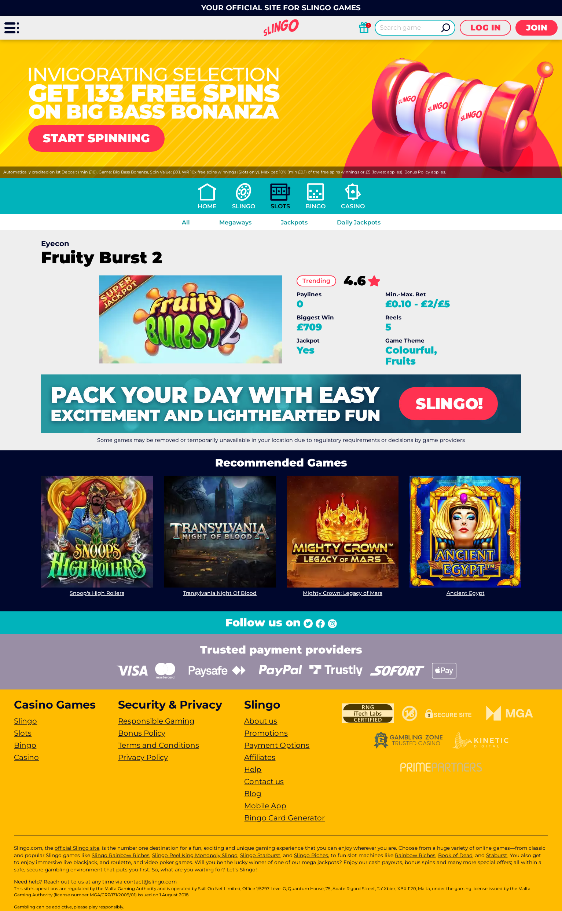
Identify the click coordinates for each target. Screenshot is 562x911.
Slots (280, 206)
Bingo (315, 206)
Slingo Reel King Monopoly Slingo (195, 855)
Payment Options (276, 745)
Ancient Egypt (465, 593)
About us (260, 721)
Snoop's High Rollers (97, 593)
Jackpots (294, 222)
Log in (485, 28)
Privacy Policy (143, 757)
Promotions (266, 733)
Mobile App (265, 805)
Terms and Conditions (158, 745)
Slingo (243, 206)
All (186, 222)
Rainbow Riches (415, 855)
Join (536, 28)
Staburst (496, 855)
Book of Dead (455, 855)
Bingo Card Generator (284, 817)
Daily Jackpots (359, 222)
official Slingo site (77, 848)
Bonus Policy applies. (425, 172)
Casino (353, 206)
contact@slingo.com (150, 882)
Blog (252, 793)
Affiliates (259, 757)
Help (252, 769)
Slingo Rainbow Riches (121, 855)
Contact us (264, 781)
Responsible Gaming (156, 721)
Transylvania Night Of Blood (220, 593)
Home (207, 206)
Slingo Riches (311, 855)
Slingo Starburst (260, 855)
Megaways (235, 222)
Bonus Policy (141, 733)
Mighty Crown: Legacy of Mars (342, 593)
